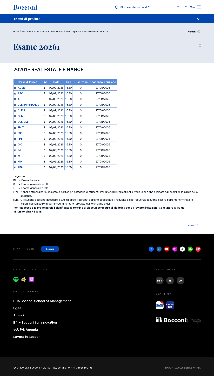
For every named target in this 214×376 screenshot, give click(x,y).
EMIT (21, 127)
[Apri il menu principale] (199, 7)
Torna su (193, 225)
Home (16, 31)
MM (20, 161)
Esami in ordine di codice (96, 31)
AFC (20, 93)
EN (178, 7)
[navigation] (107, 18)
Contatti (194, 32)
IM (19, 150)
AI (19, 99)
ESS (20, 133)
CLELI (21, 110)
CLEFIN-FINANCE (28, 104)
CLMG (21, 116)
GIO (20, 144)
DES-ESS (23, 121)
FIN (20, 138)
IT (186, 7)
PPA (20, 167)
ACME (21, 87)
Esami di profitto (73, 31)
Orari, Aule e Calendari (52, 31)
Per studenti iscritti (31, 31)
